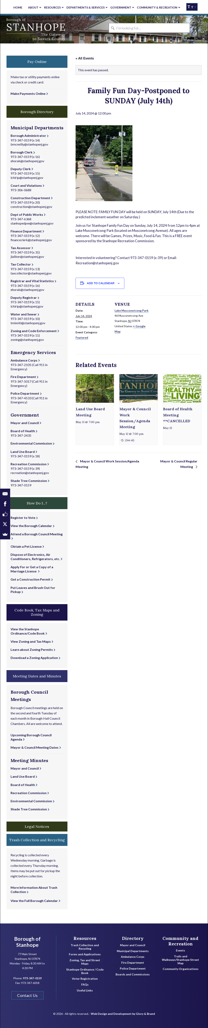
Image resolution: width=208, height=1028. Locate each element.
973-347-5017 (21, 381)
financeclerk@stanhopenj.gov (31, 240)
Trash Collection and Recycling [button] (37, 840)
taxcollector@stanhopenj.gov (31, 273)
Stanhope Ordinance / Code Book (85, 971)
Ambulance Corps (24, 360)
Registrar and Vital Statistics (32, 281)
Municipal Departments (133, 951)
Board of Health (23, 431)
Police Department (25, 393)
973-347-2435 (21, 435)
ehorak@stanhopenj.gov (27, 161)
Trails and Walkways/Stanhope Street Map (180, 960)
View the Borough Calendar (31, 526)
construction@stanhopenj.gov (31, 206)
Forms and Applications (85, 954)
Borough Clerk (21, 152)
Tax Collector (21, 264)
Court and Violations (26, 185)
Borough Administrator (28, 135)
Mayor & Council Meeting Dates (34, 747)
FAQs (85, 984)
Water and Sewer (24, 314)
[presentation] (95, 388)
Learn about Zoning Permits (32, 649)
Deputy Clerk (21, 169)
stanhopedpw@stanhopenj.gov (32, 223)
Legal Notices (37, 826)
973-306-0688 (21, 190)
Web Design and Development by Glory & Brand (123, 1013)
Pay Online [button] (37, 61)
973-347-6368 (21, 219)
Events (180, 950)
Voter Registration (85, 978)
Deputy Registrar (24, 297)
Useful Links (85, 990)
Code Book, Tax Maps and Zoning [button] (37, 612)
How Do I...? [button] (37, 503)
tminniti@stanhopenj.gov (28, 323)
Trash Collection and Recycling (85, 947)
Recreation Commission (29, 464)
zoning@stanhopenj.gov (27, 339)
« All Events (85, 58)
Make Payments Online (28, 93)
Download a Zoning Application (34, 658)
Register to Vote (23, 517)
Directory (133, 938)
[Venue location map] (175, 323)
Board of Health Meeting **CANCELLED (178, 415)
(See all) (129, 440)
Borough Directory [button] (37, 111)
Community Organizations (180, 969)
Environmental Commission (31, 443)
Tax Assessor (21, 248)
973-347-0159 (21, 140)
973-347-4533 (21, 398)
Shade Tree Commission (29, 481)
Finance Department (26, 231)
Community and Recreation (180, 941)
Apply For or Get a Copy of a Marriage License (32, 569)
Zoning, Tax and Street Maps (84, 962)
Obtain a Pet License (26, 546)
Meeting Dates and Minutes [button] (37, 676)
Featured (82, 337)
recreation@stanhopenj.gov (30, 473)
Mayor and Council (25, 423)
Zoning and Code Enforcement (34, 331)
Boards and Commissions (133, 974)
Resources (85, 938)
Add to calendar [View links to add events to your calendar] (101, 283)
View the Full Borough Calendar (34, 901)
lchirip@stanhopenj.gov (27, 177)
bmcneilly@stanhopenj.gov (29, 144)
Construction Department (30, 198)
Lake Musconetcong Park (131, 310)
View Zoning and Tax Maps (31, 641)
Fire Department (23, 377)
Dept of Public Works (27, 214)
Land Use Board (23, 452)
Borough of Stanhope (30, 29)
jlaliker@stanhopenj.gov (27, 256)
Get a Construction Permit (30, 579)
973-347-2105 (21, 365)
